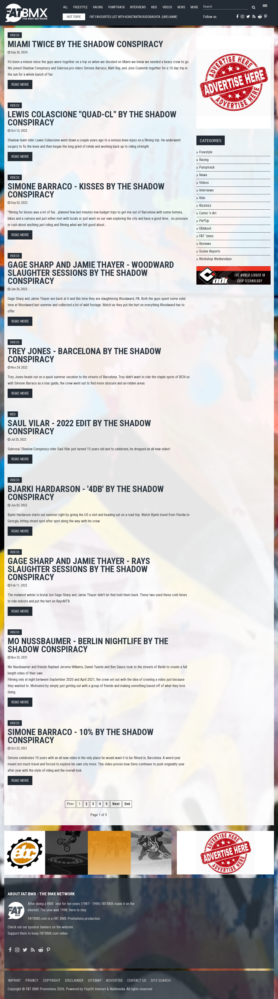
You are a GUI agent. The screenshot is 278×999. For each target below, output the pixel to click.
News (181, 7)
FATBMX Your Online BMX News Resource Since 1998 (31, 11)
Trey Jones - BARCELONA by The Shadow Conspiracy (84, 355)
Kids (154, 7)
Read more (20, 84)
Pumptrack (116, 7)
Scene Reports (209, 251)
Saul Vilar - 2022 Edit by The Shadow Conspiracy (79, 427)
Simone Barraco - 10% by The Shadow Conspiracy (80, 736)
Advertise (114, 980)
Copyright (51, 980)
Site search (161, 980)
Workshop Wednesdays (215, 259)
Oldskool (205, 228)
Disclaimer (74, 980)
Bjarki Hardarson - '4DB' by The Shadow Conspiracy (86, 493)
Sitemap (95, 980)
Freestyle (80, 7)
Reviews (205, 244)
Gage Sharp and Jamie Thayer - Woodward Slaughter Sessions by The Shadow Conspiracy (91, 273)
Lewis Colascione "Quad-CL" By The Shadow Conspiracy (92, 118)
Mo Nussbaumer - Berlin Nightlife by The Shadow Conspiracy (88, 645)
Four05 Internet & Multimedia (104, 989)
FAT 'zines (206, 236)
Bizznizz (205, 205)
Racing (98, 7)
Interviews (138, 7)
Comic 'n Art (207, 213)
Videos (167, 7)
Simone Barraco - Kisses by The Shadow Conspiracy (86, 190)
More (194, 7)
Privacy (31, 980)
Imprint (14, 980)
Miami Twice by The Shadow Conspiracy (85, 44)
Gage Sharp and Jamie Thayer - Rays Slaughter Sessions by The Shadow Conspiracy (79, 569)
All (65, 7)
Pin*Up (204, 221)
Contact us (136, 980)
